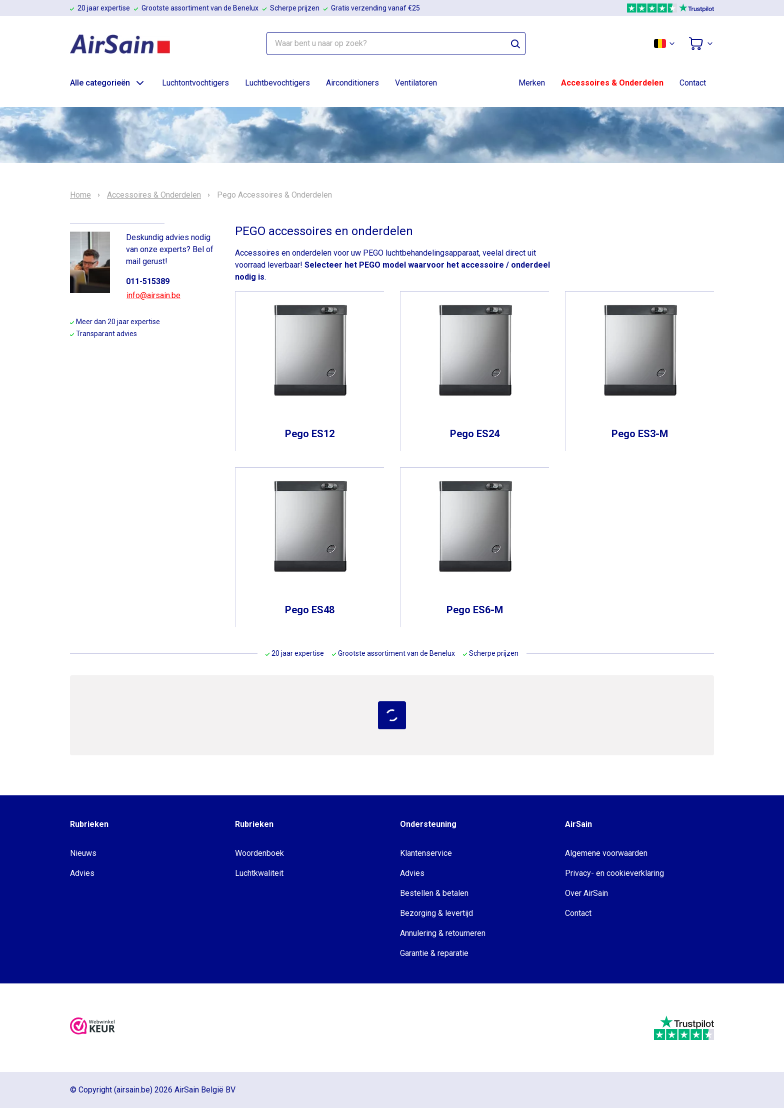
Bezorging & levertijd (436, 913)
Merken (531, 83)
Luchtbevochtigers (277, 83)
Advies (82, 873)
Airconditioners (352, 83)
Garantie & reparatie (434, 953)
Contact (693, 83)
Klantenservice (426, 853)
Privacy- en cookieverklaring (614, 873)
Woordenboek (259, 853)
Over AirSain (586, 893)
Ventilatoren (416, 83)
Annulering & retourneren (443, 933)
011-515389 (148, 281)
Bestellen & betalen (434, 893)
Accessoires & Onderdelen (612, 83)
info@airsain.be (153, 295)
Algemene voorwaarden (606, 853)
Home (80, 195)
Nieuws (83, 853)
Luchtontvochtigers (195, 83)
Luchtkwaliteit (259, 873)
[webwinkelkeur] (92, 1027)
